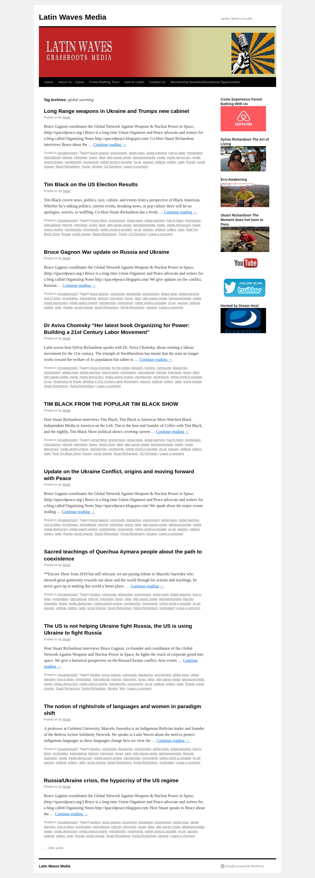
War (122, 688)
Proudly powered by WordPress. (245, 866)
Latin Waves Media (72, 17)
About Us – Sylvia (71, 82)
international (52, 157)
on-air (137, 162)
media (161, 157)
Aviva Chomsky (100, 368)
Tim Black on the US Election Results (91, 184)
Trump (86, 166)
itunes (93, 157)
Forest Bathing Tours (104, 82)
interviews (80, 157)
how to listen (176, 153)
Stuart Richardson (68, 166)
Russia (191, 162)
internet (67, 157)
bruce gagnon (99, 153)
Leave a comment (136, 166)
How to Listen (134, 82)
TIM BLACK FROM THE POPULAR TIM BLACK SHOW (111, 404)
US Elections (112, 166)
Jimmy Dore (107, 444)
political (160, 162)
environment (118, 153)
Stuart (66, 117)
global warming (156, 153)
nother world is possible (116, 162)
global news (137, 153)
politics (171, 162)
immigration (195, 153)
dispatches (133, 294)
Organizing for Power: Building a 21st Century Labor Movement (95, 381)
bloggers (137, 368)
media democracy (179, 157)
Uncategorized (67, 153)
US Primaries (149, 453)
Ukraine (97, 166)
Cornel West (98, 220)
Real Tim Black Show (66, 453)
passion (148, 162)
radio (181, 162)
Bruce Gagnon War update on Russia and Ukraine (106, 252)
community (117, 294)
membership (73, 162)
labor (102, 157)
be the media (121, 368)
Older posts (53, 848)
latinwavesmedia (144, 157)
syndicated (166, 608)
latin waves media (119, 157)
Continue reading (109, 144)
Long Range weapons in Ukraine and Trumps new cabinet (116, 111)
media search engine (83, 303)
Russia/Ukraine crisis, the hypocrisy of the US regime (111, 780)
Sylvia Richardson (132, 307)
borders (150, 368)
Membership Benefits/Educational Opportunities (205, 82)
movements (91, 162)
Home (48, 82)
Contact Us (157, 82)
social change (81, 234)
